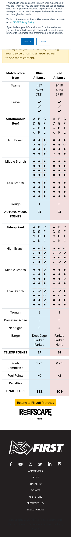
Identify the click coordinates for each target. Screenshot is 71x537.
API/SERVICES (35, 471)
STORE (35, 496)
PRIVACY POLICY (35, 503)
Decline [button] (43, 41)
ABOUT (35, 477)
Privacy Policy (23, 22)
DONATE (35, 490)
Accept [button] (27, 41)
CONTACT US (35, 484)
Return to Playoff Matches (35, 403)
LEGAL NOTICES (35, 509)
